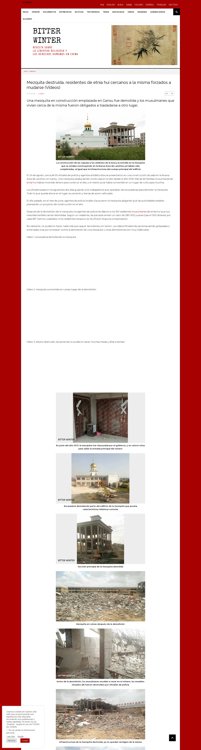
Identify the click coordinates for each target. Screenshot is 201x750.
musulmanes (139, 211)
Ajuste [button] (20, 736)
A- (172, 93)
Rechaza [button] (11, 741)
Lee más (11, 736)
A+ (167, 93)
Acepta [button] (25, 741)
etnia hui (31, 182)
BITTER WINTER (47, 36)
